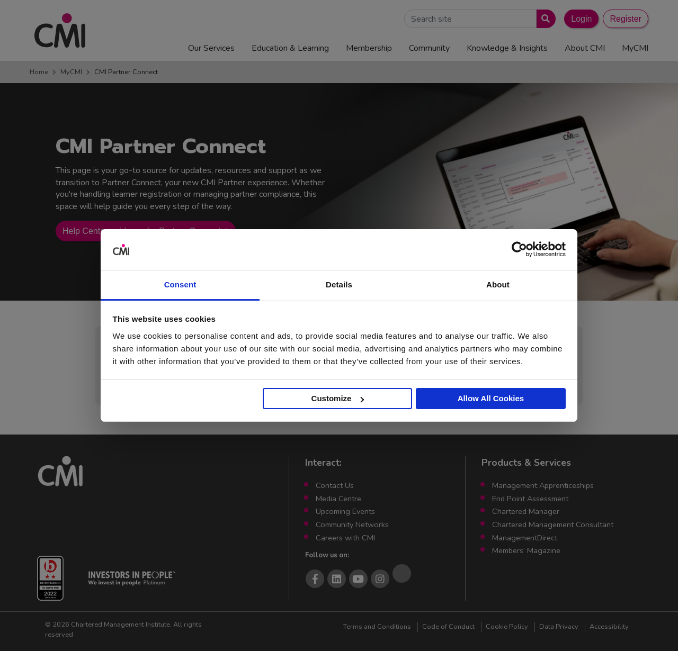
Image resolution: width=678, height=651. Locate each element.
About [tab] (498, 284)
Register (625, 18)
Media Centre (338, 498)
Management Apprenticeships (543, 485)
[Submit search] (544, 19)
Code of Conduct (448, 626)
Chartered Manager (525, 511)
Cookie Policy (507, 626)
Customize (337, 398)
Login (581, 18)
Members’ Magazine (526, 550)
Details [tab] (339, 284)
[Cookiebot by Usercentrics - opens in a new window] (519, 250)
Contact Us (335, 485)
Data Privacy (558, 626)
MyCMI (71, 72)
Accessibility (609, 626)
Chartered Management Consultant (552, 524)
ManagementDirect (524, 537)
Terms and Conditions (377, 626)
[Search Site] (470, 19)
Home (39, 72)
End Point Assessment (530, 498)
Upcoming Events (345, 511)
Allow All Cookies (491, 398)
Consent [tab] (180, 284)
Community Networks (352, 524)
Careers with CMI (345, 537)
